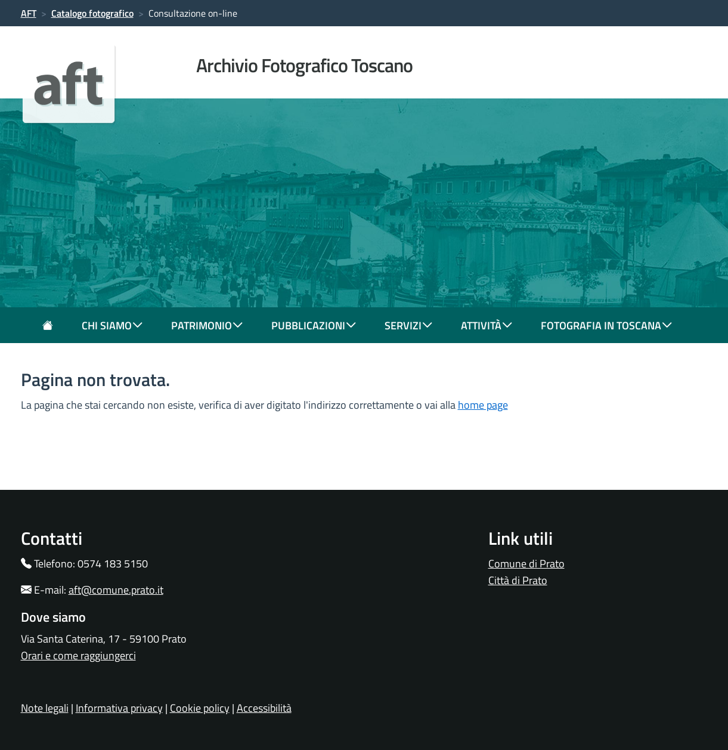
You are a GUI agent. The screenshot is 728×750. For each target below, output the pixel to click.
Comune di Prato (526, 563)
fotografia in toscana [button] (606, 325)
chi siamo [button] (112, 325)
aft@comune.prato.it (116, 590)
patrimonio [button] (207, 325)
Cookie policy (200, 708)
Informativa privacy (119, 708)
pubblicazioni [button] (313, 325)
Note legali (45, 708)
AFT (28, 13)
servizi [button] (408, 325)
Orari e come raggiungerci (78, 655)
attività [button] (486, 325)
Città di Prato (517, 580)
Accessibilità (264, 708)
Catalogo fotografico (92, 13)
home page (483, 405)
